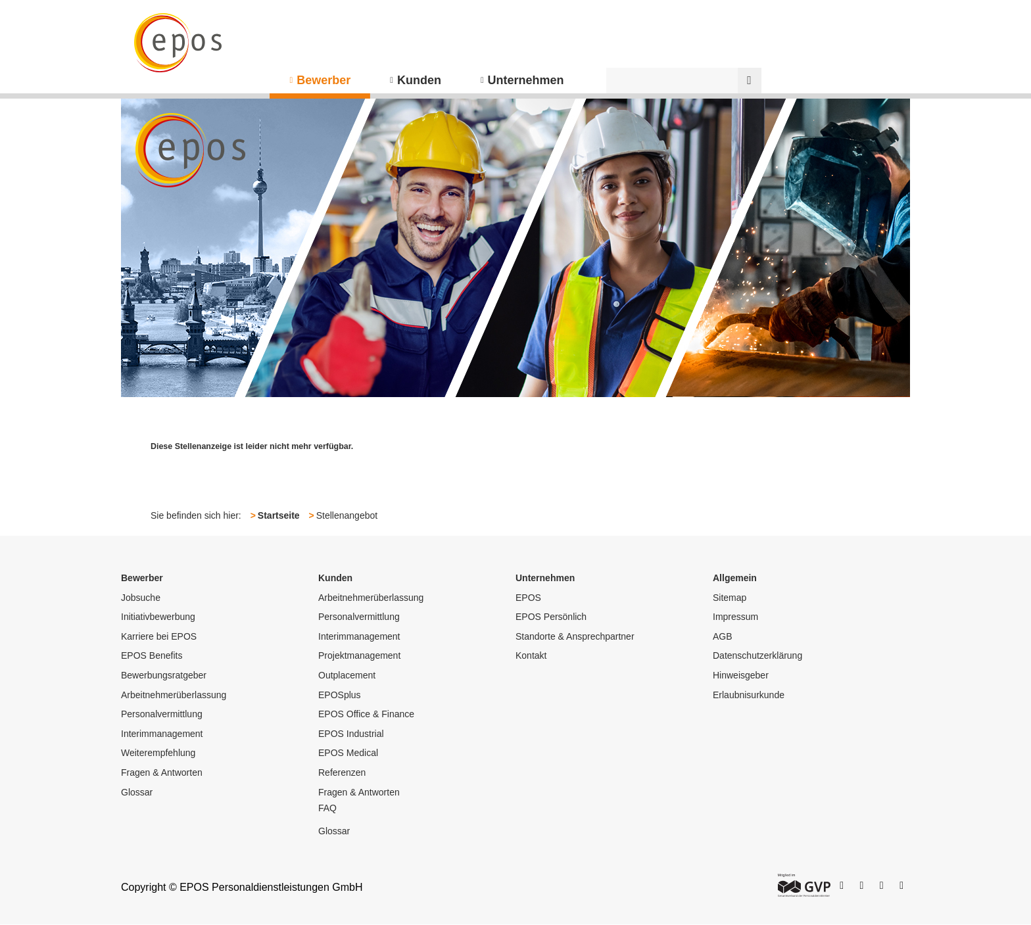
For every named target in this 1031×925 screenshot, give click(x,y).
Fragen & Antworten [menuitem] (162, 772)
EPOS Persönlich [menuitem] (551, 616)
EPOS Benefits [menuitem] (151, 655)
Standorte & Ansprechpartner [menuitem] (575, 636)
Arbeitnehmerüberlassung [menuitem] (173, 695)
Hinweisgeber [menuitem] (741, 675)
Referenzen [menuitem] (342, 772)
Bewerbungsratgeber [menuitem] (163, 675)
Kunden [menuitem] (419, 80)
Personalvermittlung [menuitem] (162, 714)
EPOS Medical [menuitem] (348, 752)
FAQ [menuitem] (327, 808)
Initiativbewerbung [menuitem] (158, 616)
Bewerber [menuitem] (323, 80)
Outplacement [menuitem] (346, 675)
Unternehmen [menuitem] (526, 80)
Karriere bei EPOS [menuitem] (159, 636)
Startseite (279, 515)
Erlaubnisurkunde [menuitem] (748, 695)
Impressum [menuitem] (735, 616)
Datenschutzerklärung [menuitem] (757, 655)
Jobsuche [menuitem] (140, 597)
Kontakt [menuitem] (531, 655)
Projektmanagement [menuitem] (359, 655)
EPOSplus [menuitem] (339, 695)
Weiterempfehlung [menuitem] (158, 752)
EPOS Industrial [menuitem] (351, 733)
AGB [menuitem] (722, 636)
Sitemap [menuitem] (729, 597)
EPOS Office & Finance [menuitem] (366, 714)
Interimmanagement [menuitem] (162, 733)
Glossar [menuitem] (137, 792)
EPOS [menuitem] (528, 597)
